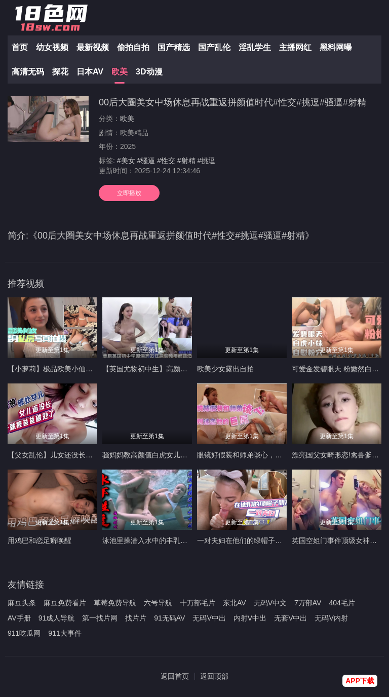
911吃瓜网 (24, 633)
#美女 (126, 161)
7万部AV (307, 603)
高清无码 (28, 71)
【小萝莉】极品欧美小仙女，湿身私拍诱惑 (75, 369)
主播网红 (295, 47)
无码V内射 (331, 618)
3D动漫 (149, 71)
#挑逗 (207, 161)
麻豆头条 (22, 603)
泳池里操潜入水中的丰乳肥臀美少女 (159, 540)
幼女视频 (52, 47)
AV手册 (19, 618)
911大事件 (64, 633)
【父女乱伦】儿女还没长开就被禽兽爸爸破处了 (82, 455)
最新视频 (92, 47)
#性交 (166, 161)
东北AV (234, 603)
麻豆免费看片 (65, 603)
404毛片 (342, 603)
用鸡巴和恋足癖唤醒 (39, 540)
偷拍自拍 (133, 47)
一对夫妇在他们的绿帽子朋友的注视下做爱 (264, 540)
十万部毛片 (197, 603)
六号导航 (158, 603)
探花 (60, 71)
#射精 (186, 161)
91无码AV (169, 618)
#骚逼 (146, 161)
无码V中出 (208, 618)
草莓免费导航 (115, 603)
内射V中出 (250, 618)
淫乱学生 (255, 47)
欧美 (119, 71)
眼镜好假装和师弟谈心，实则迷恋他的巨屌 (264, 455)
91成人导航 (56, 618)
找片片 (135, 618)
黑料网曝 (336, 47)
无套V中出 (290, 618)
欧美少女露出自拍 (225, 369)
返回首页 (175, 676)
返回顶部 (214, 676)
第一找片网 (100, 618)
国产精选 (174, 47)
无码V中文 (270, 603)
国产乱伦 (214, 47)
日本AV (89, 71)
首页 (20, 47)
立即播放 (129, 193)
